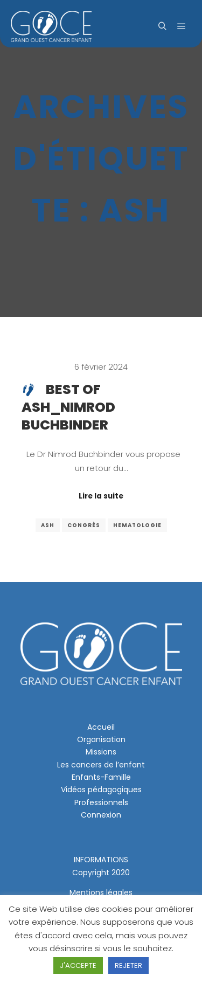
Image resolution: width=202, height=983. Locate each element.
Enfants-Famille (101, 777)
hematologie (137, 525)
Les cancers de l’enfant (101, 764)
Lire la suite (101, 496)
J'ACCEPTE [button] (78, 965)
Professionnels (101, 802)
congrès (83, 525)
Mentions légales (101, 892)
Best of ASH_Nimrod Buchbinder (68, 407)
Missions (101, 751)
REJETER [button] (128, 965)
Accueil (101, 727)
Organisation (101, 739)
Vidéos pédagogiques (101, 789)
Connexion (101, 814)
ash (47, 525)
